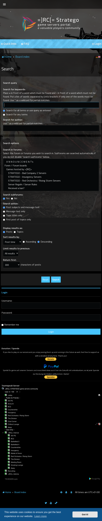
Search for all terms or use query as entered (27, 110)
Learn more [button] (40, 516)
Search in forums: (12, 149)
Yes (6, 198)
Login (4, 292)
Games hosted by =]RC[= (51, 169)
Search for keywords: (14, 89)
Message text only (14, 211)
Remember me (11, 324)
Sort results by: (11, 237)
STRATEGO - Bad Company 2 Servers (51, 173)
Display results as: (13, 228)
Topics (18, 231)
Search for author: (13, 119)
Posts (7, 231)
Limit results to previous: (16, 248)
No (14, 198)
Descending (45, 241)
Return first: (9, 260)
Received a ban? (51, 188)
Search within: (10, 203)
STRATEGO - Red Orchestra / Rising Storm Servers (51, 181)
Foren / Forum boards (51, 165)
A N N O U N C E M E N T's (51, 162)
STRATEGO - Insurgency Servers (51, 177)
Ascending (29, 241)
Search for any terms (15, 114)
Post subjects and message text (21, 207)
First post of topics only (17, 219)
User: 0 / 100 (9, 392)
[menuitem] (25, 44)
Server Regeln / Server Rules (51, 184)
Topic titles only (12, 215)
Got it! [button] (85, 514)
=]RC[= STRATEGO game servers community (21, 389)
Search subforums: (13, 194)
